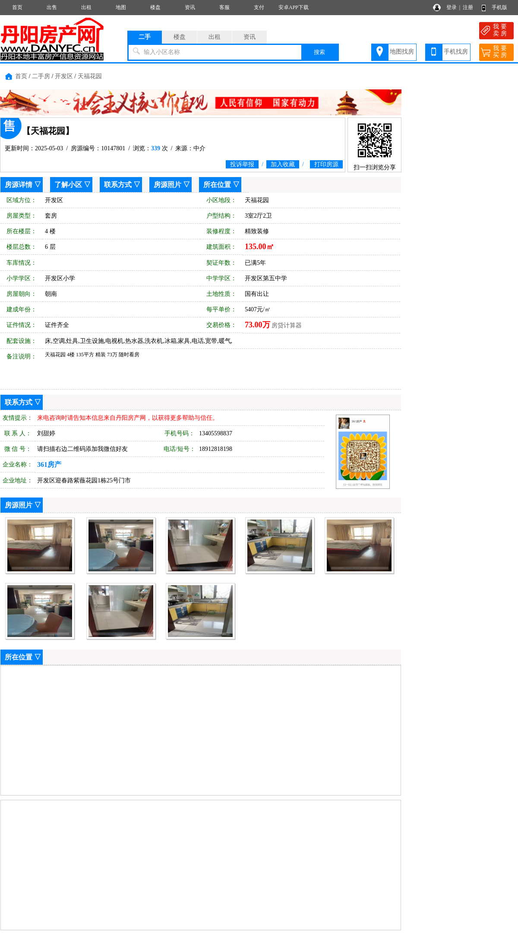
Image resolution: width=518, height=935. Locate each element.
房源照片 (167, 184)
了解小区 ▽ (72, 184)
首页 (17, 7)
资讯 (190, 7)
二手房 (41, 76)
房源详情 (18, 184)
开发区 (64, 76)
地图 (121, 7)
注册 (468, 7)
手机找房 (456, 51)
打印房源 (326, 164)
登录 (451, 7)
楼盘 (155, 7)
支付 (259, 7)
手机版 (499, 7)
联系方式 (118, 184)
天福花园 (90, 76)
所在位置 (217, 184)
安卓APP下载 (293, 7)
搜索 (319, 52)
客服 (224, 7)
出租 (86, 7)
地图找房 (402, 51)
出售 (52, 7)
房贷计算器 (287, 325)
